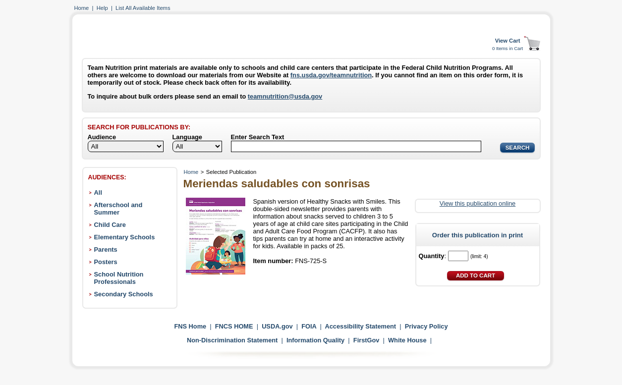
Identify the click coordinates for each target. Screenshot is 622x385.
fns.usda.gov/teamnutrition (331, 75)
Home (81, 8)
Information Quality (315, 340)
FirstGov (366, 340)
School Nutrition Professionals (119, 278)
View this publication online (477, 203)
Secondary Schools (123, 294)
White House (407, 340)
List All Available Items (142, 8)
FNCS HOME (234, 326)
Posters (105, 262)
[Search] (356, 146)
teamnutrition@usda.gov (285, 96)
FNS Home (190, 326)
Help (102, 8)
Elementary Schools (124, 237)
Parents (105, 249)
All (98, 192)
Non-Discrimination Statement (232, 340)
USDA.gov (277, 326)
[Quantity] (458, 256)
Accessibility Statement (360, 326)
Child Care (110, 224)
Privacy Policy (426, 326)
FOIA (308, 326)
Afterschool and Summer (118, 208)
